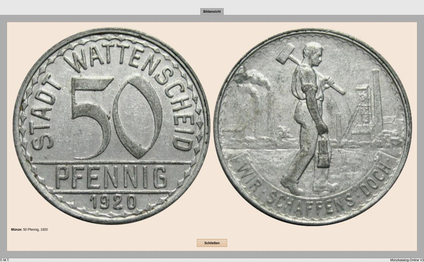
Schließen (212, 243)
